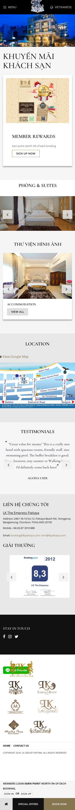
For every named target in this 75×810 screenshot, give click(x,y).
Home (6, 745)
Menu (9, 7)
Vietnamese (61, 7)
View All (17, 311)
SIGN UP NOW (25, 153)
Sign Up (26, 793)
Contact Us (21, 745)
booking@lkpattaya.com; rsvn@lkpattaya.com (38, 535)
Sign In (9, 793)
